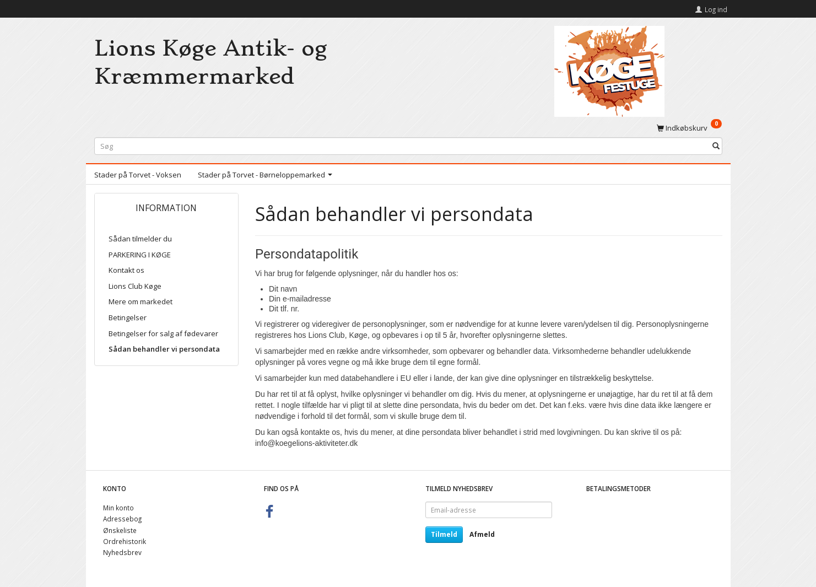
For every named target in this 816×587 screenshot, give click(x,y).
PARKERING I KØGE (140, 255)
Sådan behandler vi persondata (164, 349)
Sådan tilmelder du (140, 239)
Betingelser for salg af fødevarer (163, 333)
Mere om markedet (140, 301)
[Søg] (716, 146)
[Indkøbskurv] (689, 127)
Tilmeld (444, 534)
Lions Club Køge (135, 286)
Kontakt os (126, 270)
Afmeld (482, 534)
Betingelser (128, 317)
